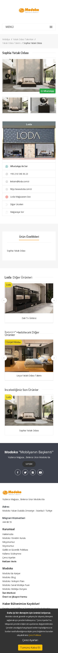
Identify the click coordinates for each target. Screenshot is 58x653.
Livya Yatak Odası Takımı (29, 375)
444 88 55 (7, 522)
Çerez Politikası (35, 635)
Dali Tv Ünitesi (29, 318)
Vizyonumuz (8, 545)
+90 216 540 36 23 (17, 173)
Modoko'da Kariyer (11, 573)
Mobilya (6, 39)
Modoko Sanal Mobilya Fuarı (16, 585)
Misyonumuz (8, 541)
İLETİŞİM (29, 464)
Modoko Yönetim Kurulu (14, 538)
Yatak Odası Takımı (11, 43)
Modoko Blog (8, 577)
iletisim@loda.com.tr (17, 181)
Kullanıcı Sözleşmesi (11, 553)
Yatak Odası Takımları (23, 39)
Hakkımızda (7, 534)
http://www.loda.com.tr (19, 189)
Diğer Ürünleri (14, 204)
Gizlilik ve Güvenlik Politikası (15, 549)
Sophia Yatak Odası (29, 430)
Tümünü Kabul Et (30, 647)
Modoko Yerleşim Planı (13, 581)
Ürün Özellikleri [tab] (29, 236)
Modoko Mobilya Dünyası (14, 588)
